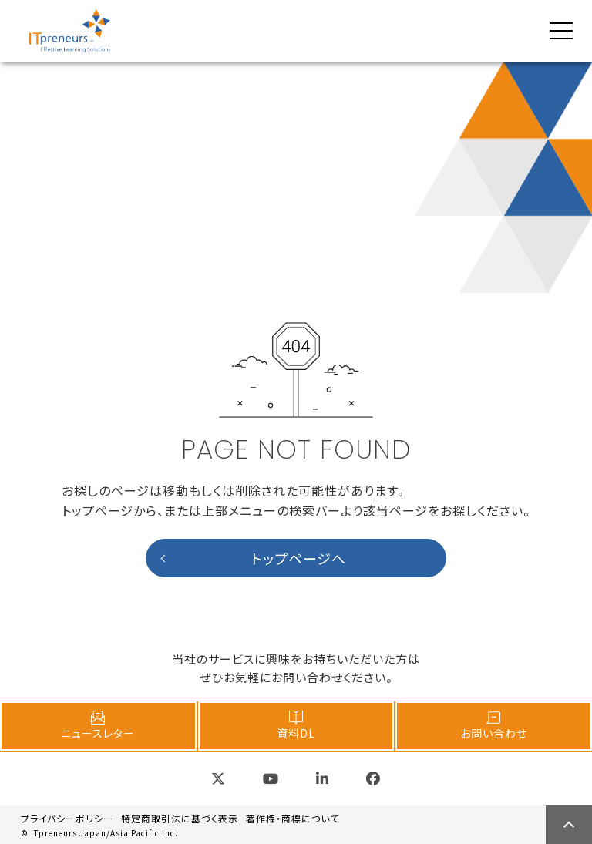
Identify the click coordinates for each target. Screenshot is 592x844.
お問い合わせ (493, 726)
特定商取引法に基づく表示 (179, 818)
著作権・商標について (292, 818)
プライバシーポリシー (67, 818)
